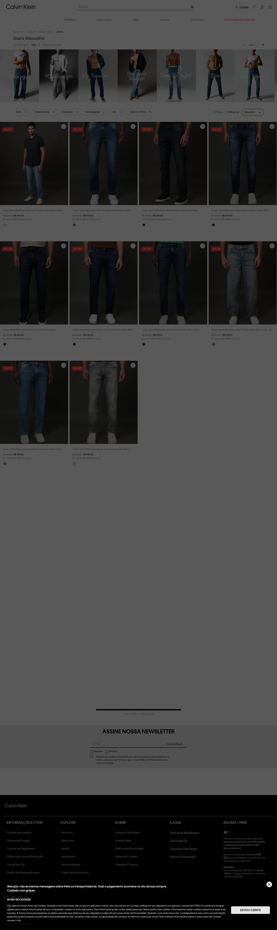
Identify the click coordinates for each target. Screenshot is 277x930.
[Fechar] (269, 884)
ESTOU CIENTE (250, 910)
